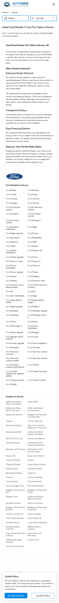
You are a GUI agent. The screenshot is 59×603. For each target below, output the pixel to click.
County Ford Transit (15, 546)
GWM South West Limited (14, 540)
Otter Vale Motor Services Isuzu (35, 409)
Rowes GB (10, 455)
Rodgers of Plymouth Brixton (15, 508)
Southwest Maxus (14, 425)
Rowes (31, 460)
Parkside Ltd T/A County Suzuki (35, 450)
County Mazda (34, 514)
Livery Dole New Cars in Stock (15, 534)
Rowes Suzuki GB (13, 432)
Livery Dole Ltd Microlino (34, 534)
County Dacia (12, 481)
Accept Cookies (16, 595)
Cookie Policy (43, 595)
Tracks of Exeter (13, 460)
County (9, 421)
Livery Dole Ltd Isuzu (37, 464)
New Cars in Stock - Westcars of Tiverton (37, 426)
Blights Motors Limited (34, 527)
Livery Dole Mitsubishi (37, 522)
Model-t (5, 12)
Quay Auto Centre (14, 414)
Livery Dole (33, 401)
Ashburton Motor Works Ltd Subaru (14, 402)
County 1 (10, 477)
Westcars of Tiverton (15, 449)
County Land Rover (36, 438)
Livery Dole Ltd (34, 518)
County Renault (35, 481)
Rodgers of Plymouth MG (15, 491)
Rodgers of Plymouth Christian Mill (37, 415)
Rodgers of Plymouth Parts (37, 491)
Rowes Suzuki (12, 468)
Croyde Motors (13, 522)
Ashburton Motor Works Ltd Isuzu (14, 409)
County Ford (33, 539)
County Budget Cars (15, 485)
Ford (11, 190)
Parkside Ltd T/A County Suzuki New (36, 443)
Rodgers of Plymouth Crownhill (37, 508)
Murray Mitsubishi (36, 485)
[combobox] (43, 18)
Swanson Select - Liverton (13, 527)
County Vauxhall (35, 477)
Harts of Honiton (35, 503)
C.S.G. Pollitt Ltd (35, 421)
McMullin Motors (13, 503)
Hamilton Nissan (35, 468)
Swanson (32, 473)
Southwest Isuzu (13, 442)
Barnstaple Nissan (14, 473)
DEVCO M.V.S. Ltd (14, 438)
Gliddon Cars (12, 496)
